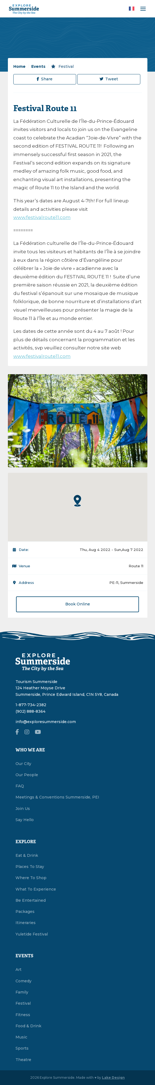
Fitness (23, 1014)
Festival (62, 66)
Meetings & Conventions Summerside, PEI (57, 797)
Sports (22, 1048)
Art (18, 969)
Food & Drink (28, 1025)
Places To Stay (30, 866)
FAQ (20, 786)
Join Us (23, 808)
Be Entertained (31, 900)
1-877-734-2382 (31, 704)
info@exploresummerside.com (46, 721)
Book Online (77, 604)
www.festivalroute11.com (42, 217)
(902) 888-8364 (30, 711)
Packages (25, 911)
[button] (77, 500)
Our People (27, 774)
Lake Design (113, 1077)
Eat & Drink (27, 855)
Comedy (24, 981)
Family (22, 992)
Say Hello (25, 819)
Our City (23, 763)
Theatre (23, 1059)
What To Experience (36, 889)
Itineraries (26, 922)
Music (21, 1037)
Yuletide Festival (32, 934)
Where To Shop (31, 877)
